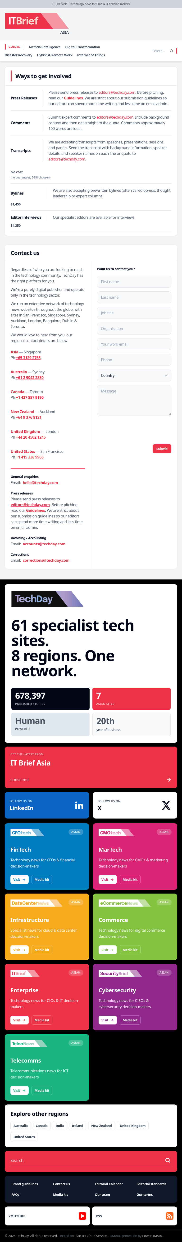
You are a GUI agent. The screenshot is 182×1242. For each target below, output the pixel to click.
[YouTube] (47, 1215)
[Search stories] (149, 51)
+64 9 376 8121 (29, 417)
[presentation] (133, 429)
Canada (42, 1125)
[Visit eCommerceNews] (125, 903)
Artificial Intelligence (44, 47)
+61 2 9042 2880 (30, 377)
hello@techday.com (40, 482)
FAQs (15, 1194)
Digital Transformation (82, 47)
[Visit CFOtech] (36, 833)
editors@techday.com (117, 92)
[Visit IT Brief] (36, 973)
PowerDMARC (152, 1235)
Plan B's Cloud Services (91, 1235)
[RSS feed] (134, 1215)
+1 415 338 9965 (30, 457)
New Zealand (101, 1125)
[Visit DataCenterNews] (36, 903)
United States (24, 1137)
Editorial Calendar (109, 1184)
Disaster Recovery (18, 55)
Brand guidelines (24, 1184)
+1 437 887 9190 (30, 397)
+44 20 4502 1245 (31, 437)
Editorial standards (151, 1184)
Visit (19, 879)
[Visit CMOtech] (125, 833)
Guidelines (73, 98)
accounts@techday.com (44, 544)
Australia (21, 1125)
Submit (162, 448)
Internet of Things (91, 55)
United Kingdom (133, 1125)
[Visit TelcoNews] (36, 1043)
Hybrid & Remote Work (54, 55)
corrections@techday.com (46, 560)
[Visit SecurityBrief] (125, 973)
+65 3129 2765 (28, 357)
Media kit (42, 879)
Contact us (61, 1184)
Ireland (77, 1125)
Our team (102, 1194)
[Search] (171, 51)
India (60, 1125)
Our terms (144, 1194)
